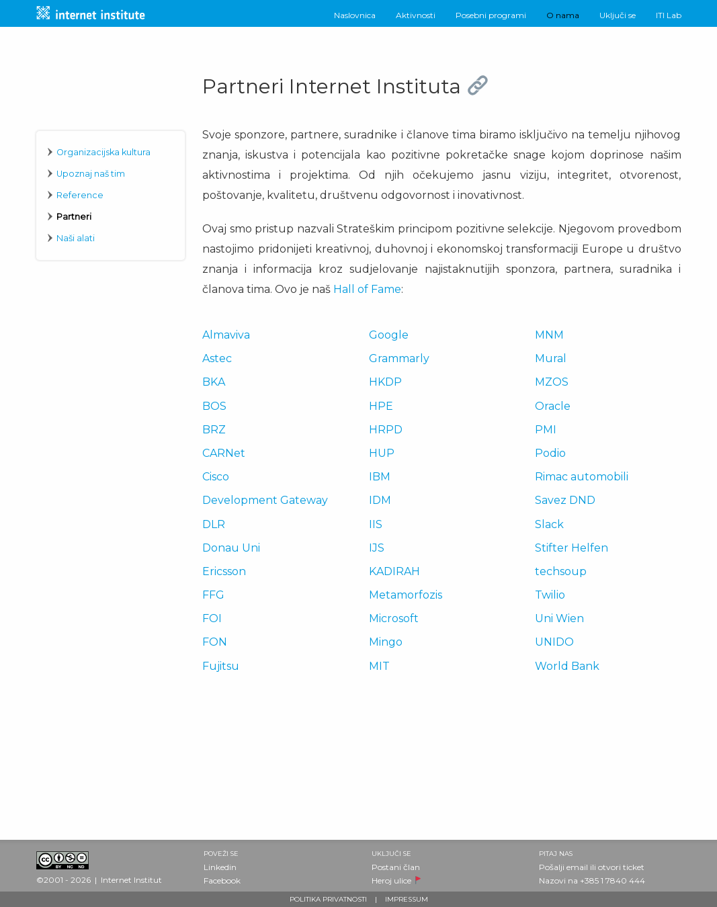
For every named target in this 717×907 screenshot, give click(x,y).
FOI (212, 618)
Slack (549, 524)
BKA (213, 382)
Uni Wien (559, 618)
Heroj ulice (391, 880)
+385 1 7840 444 (612, 880)
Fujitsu (220, 666)
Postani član (396, 867)
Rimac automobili (581, 476)
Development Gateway (265, 500)
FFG (213, 595)
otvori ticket (621, 867)
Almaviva (226, 335)
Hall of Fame (367, 289)
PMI (545, 429)
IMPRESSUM (406, 899)
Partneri (73, 217)
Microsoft (394, 618)
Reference (79, 195)
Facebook (222, 880)
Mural (550, 358)
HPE (381, 406)
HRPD (386, 429)
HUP (381, 453)
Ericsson (224, 571)
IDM (380, 500)
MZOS (551, 382)
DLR (213, 524)
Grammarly (399, 358)
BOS (214, 406)
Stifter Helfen (571, 548)
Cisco (215, 476)
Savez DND (565, 500)
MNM (549, 335)
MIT (379, 666)
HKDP (385, 382)
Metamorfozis (405, 595)
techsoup (561, 571)
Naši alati (75, 238)
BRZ (214, 429)
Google (389, 335)
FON (214, 642)
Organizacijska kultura (103, 152)
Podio (550, 453)
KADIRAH (394, 571)
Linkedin (220, 867)
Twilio (550, 595)
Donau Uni (231, 548)
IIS (375, 524)
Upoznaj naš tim (90, 174)
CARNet (223, 453)
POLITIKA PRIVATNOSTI (328, 899)
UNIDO (554, 642)
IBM (379, 476)
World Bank (567, 666)
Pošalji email (563, 867)
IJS (376, 548)
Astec (217, 358)
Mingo (386, 642)
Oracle (553, 406)
